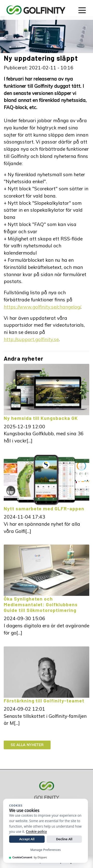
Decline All (64, 839)
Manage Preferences (45, 850)
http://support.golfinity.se (31, 339)
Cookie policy (36, 831)
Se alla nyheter (27, 745)
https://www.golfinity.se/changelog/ (42, 307)
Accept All (26, 839)
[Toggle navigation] (82, 10)
